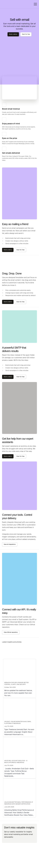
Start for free (26, 34)
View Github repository (11, 632)
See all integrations (10, 544)
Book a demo (13, 34)
